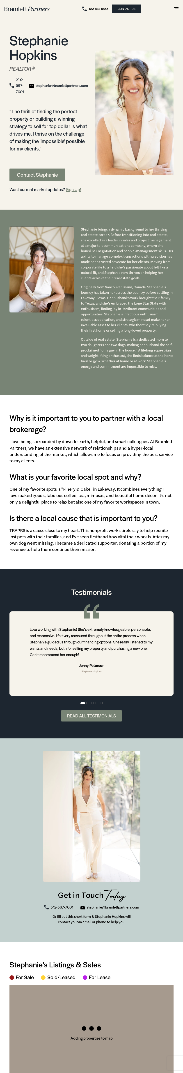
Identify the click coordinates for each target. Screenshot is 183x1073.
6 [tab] (102, 703)
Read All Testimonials (91, 716)
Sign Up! (73, 189)
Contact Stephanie (37, 174)
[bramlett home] (27, 9)
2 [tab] (87, 703)
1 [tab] (82, 703)
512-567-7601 (20, 85)
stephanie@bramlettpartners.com (62, 85)
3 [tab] (91, 703)
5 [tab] (98, 703)
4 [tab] (95, 703)
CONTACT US (126, 9)
